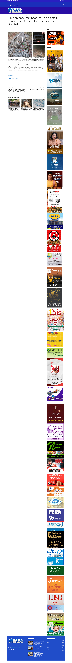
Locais (24, 2)
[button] (63, 4)
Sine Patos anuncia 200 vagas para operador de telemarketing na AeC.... (39, 642)
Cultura (54, 2)
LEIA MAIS (10, 97)
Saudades (39, 2)
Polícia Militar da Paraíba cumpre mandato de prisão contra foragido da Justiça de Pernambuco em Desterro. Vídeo (13, 110)
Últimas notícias (16, 97)
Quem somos (11, 2)
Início (9, 15)
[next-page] (43, 97)
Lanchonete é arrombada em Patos (37, 89)
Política (49, 2)
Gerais (29, 2)
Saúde (44, 2)
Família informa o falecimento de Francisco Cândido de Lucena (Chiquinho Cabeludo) (38, 654)
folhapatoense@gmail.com (15, 647)
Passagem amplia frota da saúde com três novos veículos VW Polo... (38, 647)
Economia (16, 5)
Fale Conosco (18, 2)
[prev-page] (42, 97)
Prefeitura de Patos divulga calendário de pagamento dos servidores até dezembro (38, 109)
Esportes (10, 5)
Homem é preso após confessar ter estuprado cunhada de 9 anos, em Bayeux (26, 109)
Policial (34, 2)
